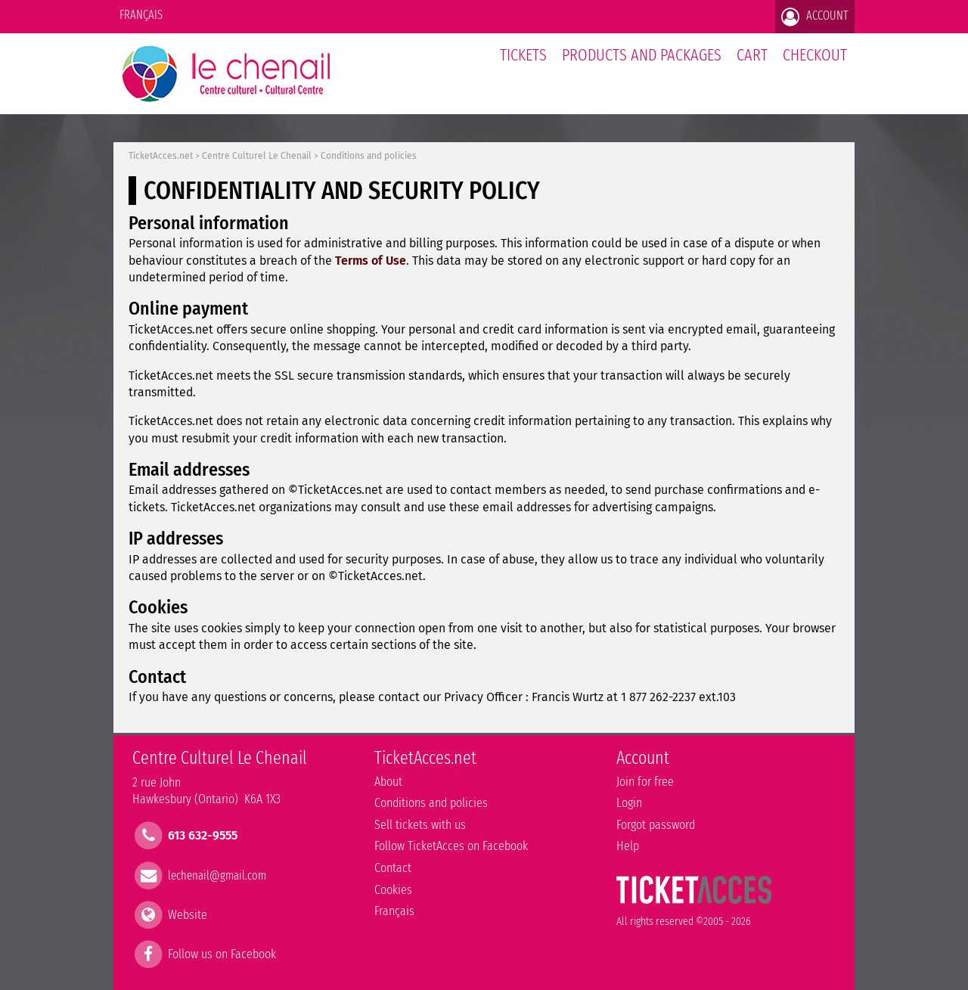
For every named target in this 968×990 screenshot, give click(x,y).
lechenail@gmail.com (217, 874)
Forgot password (655, 825)
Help (627, 846)
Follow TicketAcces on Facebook (451, 846)
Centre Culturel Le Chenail (257, 156)
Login (629, 803)
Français (141, 15)
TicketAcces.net (161, 156)
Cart (752, 63)
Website (187, 914)
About (388, 781)
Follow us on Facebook (222, 954)
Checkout (815, 55)
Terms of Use (370, 260)
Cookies (393, 890)
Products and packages (641, 55)
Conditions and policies (369, 156)
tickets (523, 55)
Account (815, 17)
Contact (392, 868)
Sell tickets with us (420, 825)
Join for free (645, 781)
